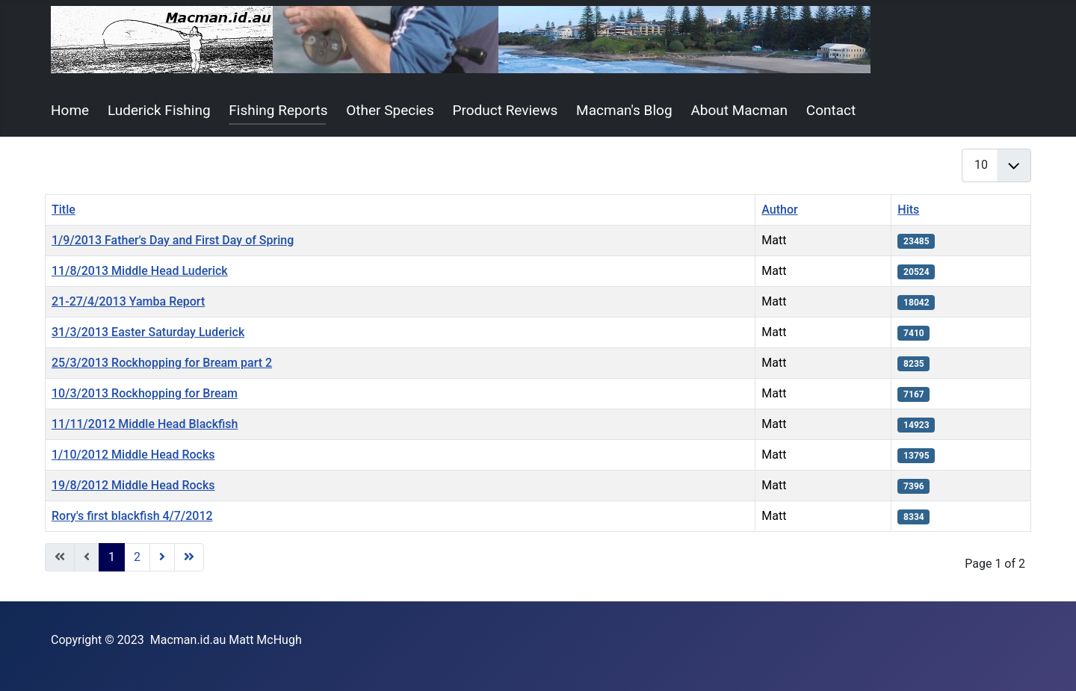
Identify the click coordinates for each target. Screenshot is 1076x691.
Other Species (389, 110)
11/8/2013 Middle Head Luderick (140, 271)
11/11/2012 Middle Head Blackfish (145, 424)
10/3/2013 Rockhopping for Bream (145, 393)
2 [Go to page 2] (137, 557)
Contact (831, 110)
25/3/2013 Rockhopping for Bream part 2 (162, 363)
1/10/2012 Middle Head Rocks (133, 454)
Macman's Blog (624, 110)
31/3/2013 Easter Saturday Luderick (148, 332)
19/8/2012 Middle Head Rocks (133, 485)
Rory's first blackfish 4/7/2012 (132, 516)
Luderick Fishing (159, 110)
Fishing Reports (278, 110)
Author (779, 209)
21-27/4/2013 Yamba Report (128, 301)
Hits (908, 209)
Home (70, 110)
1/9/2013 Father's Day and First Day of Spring (173, 240)
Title (63, 209)
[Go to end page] (189, 557)
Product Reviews (505, 110)
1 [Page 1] (111, 557)
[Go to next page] (162, 557)
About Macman (739, 110)
